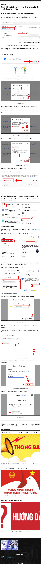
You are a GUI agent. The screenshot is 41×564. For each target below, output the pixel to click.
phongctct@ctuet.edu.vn (8, 557)
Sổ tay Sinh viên (7, 2)
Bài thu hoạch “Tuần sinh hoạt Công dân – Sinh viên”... (15, 468)
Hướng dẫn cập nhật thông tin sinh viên (11, 500)
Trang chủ (2, 2)
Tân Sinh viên (13, 2)
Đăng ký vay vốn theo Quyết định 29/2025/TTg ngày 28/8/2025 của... (19, 432)
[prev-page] (2, 535)
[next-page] (3, 535)
